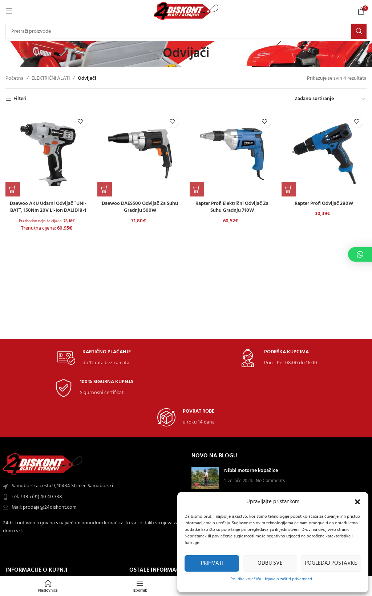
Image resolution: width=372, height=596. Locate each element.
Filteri (20, 99)
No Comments (270, 481)
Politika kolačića (245, 579)
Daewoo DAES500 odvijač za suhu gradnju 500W (140, 207)
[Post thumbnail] (205, 478)
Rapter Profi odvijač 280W (324, 203)
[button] (357, 501)
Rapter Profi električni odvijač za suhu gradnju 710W (231, 207)
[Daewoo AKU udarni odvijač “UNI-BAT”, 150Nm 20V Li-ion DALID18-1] (47, 153)
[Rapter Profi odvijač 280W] (324, 153)
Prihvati (212, 563)
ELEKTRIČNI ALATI (51, 79)
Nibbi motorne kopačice (251, 470)
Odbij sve (270, 563)
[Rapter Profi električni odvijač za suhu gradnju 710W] (232, 153)
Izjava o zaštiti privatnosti (288, 579)
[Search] (186, 31)
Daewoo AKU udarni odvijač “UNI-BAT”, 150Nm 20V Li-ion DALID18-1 (47, 207)
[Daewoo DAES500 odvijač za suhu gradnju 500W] (140, 153)
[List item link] (93, 497)
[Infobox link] (94, 358)
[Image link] (43, 464)
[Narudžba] (330, 99)
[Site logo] (186, 11)
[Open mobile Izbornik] (9, 11)
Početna (14, 79)
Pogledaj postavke (331, 563)
